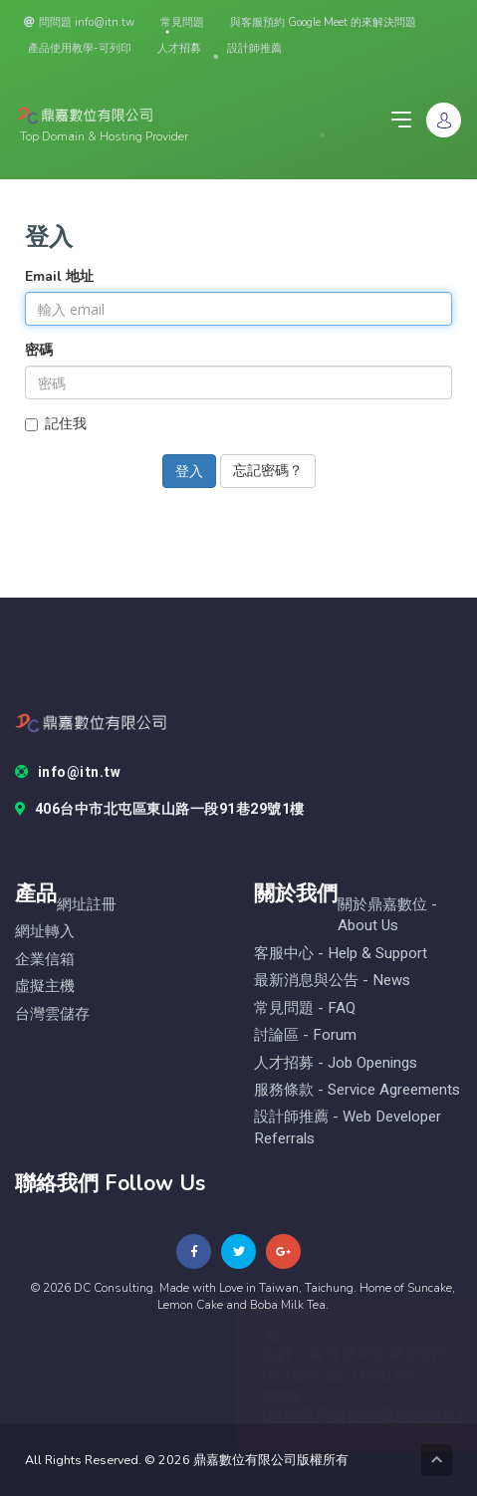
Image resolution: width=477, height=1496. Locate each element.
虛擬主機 (45, 986)
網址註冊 (87, 904)
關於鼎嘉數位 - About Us (387, 915)
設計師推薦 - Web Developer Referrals (347, 1127)
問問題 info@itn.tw (79, 22)
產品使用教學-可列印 (79, 48)
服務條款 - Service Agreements (357, 1090)
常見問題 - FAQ (305, 1008)
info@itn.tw (67, 773)
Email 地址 (59, 276)
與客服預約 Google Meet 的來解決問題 (323, 22)
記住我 (56, 423)
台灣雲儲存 (52, 1014)
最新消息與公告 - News (332, 980)
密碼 (39, 350)
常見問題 (182, 22)
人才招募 (179, 48)
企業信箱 (45, 959)
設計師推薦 (254, 48)
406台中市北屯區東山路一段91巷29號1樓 (160, 810)
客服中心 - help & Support (340, 953)
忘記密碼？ (268, 470)
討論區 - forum (305, 1035)
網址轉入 (45, 931)
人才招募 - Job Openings (335, 1063)
